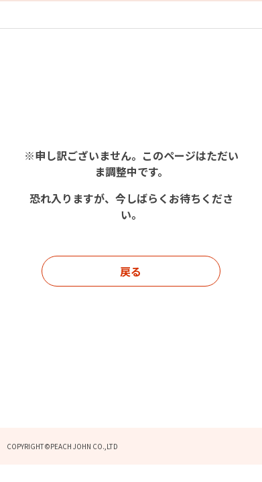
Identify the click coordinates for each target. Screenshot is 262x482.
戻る (130, 271)
